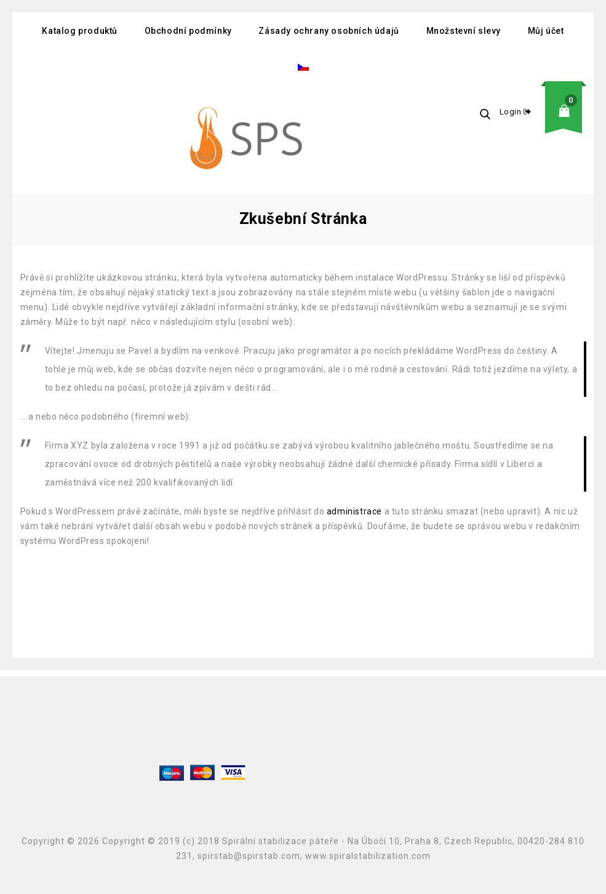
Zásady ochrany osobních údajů (328, 31)
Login (512, 111)
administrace (354, 511)
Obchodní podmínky (188, 31)
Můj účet (546, 31)
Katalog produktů (80, 31)
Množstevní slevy (463, 31)
